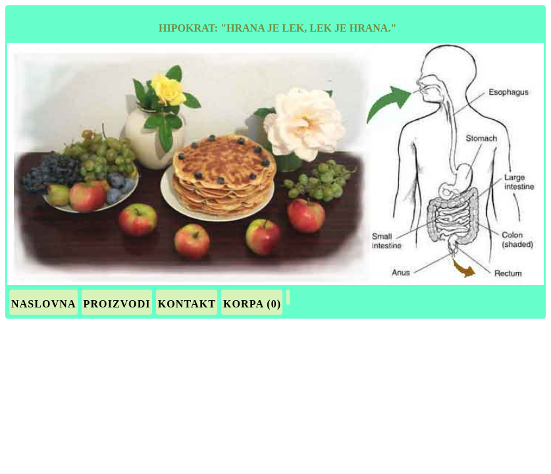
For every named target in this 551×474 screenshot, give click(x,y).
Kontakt (187, 303)
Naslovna (43, 303)
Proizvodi (117, 303)
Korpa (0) (252, 303)
